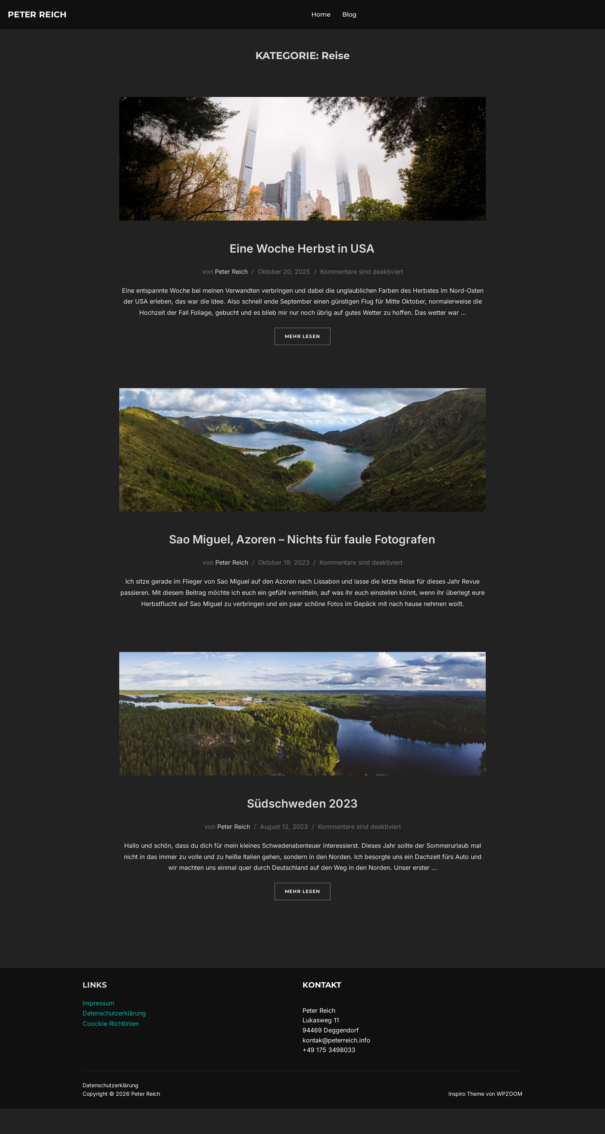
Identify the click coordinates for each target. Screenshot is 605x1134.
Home (327, 15)
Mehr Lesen (308, 338)
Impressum (98, 1028)
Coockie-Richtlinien (111, 1049)
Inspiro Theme (466, 1119)
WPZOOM (509, 1119)
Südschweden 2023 (302, 827)
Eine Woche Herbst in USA (302, 249)
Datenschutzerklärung (114, 1038)
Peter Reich (43, 15)
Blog (355, 15)
